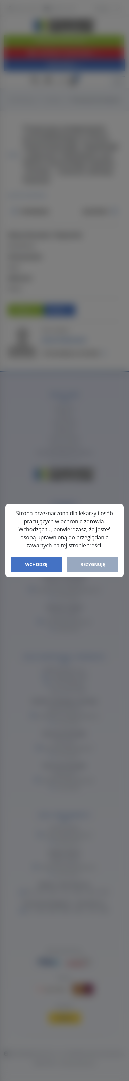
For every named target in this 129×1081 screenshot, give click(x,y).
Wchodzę (36, 564)
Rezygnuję (92, 564)
